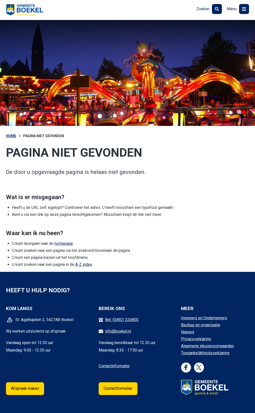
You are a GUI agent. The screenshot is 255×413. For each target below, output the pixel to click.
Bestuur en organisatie (200, 325)
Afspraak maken (25, 388)
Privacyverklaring (196, 339)
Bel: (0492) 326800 (121, 319)
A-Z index (83, 264)
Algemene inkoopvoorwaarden (207, 346)
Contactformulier (118, 388)
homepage (64, 243)
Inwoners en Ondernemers (204, 318)
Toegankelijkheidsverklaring (205, 353)
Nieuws (187, 332)
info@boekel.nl (118, 331)
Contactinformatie (114, 366)
